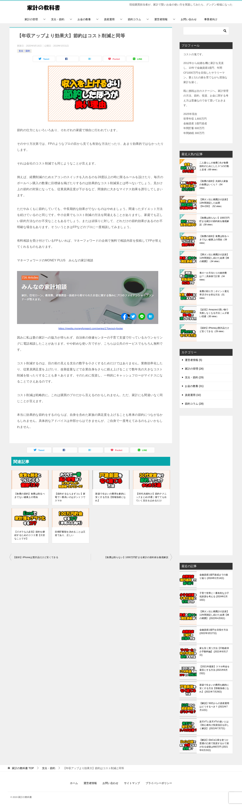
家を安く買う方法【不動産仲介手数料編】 (214, 651)
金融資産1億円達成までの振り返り (213, 576)
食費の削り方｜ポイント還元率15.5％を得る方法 (214, 294)
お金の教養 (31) (194, 386)
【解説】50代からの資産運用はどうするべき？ (214, 706)
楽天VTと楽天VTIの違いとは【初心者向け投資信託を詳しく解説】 (214, 725)
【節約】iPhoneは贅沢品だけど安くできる (35, 557)
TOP (23, 768)
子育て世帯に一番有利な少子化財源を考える (214, 596)
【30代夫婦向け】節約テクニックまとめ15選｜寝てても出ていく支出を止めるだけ (151, 497)
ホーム (74, 783)
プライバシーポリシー (159, 783)
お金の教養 (84, 19)
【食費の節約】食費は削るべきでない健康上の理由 (29, 495)
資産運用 (109, 19)
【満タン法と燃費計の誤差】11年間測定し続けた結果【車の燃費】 (214, 258)
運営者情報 (161, 19)
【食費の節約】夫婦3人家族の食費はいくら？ (213, 184)
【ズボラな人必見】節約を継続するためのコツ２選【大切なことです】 (29, 535)
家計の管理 (31, 19)
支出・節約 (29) (194, 377)
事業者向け (210, 19)
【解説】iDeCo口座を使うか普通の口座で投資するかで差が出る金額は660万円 (214, 745)
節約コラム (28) (194, 403)
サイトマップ (132, 783)
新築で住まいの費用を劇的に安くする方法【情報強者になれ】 (110, 497)
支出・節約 (57, 19)
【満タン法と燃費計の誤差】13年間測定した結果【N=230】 (214, 203)
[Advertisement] (206, 486)
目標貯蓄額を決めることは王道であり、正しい (70, 533)
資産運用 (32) (193, 394)
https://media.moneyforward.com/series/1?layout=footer (90, 328)
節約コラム (134, 19)
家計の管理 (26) (194, 368)
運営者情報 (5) (193, 359)
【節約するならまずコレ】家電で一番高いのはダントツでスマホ (70, 497)
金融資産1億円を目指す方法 (213, 631)
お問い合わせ (189, 19)
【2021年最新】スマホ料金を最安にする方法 (214, 670)
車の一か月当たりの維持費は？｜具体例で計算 (213, 276)
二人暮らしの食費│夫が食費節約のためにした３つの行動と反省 (214, 166)
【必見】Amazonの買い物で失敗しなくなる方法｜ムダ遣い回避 (214, 313)
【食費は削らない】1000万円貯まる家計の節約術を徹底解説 (136, 557)
